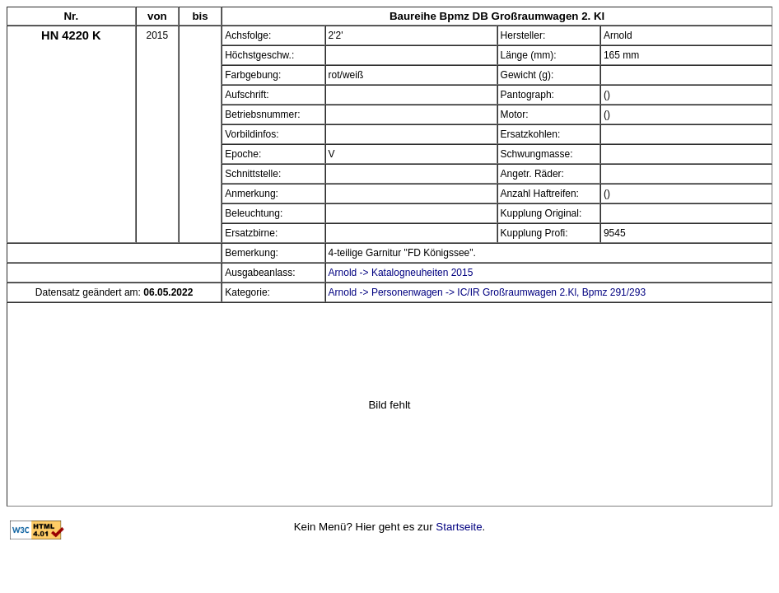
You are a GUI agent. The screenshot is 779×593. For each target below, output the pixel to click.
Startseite (459, 527)
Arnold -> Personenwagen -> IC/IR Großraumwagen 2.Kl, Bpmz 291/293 (487, 292)
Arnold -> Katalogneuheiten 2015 (401, 272)
